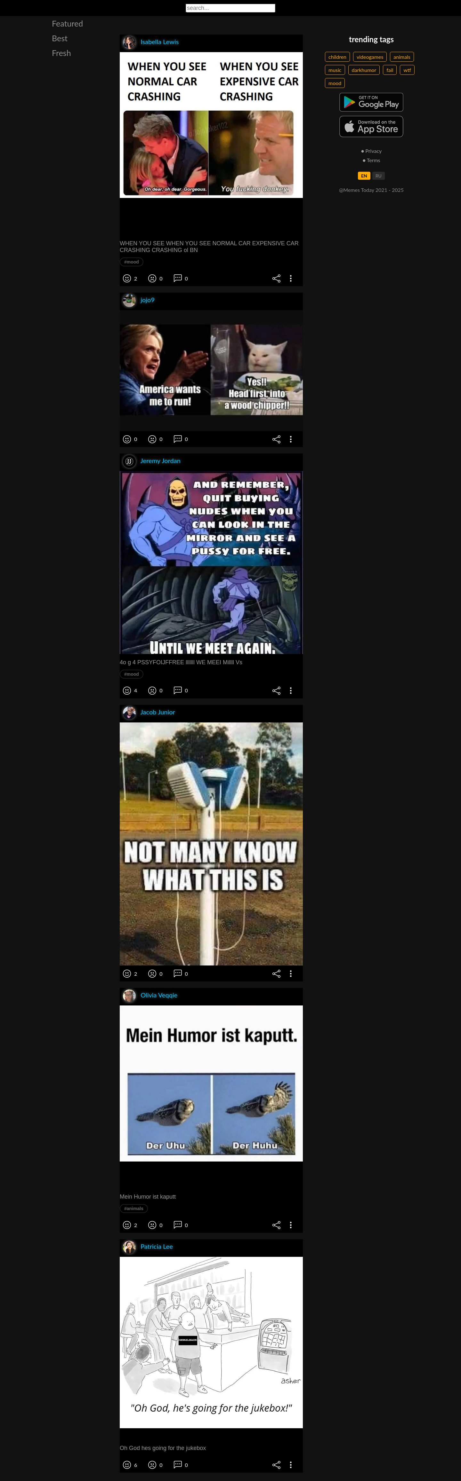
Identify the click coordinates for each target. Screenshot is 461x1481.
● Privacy (371, 151)
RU (379, 175)
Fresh (61, 53)
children (337, 57)
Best (60, 38)
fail (389, 70)
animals (401, 57)
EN (364, 175)
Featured (67, 23)
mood (334, 83)
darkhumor (364, 70)
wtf (407, 70)
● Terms (371, 160)
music (335, 70)
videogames (370, 57)
